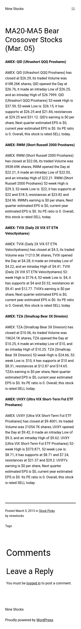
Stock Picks (47, 511)
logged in (33, 583)
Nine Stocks (14, 9)
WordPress (45, 620)
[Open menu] (73, 8)
